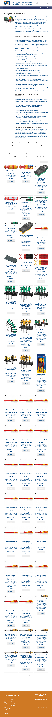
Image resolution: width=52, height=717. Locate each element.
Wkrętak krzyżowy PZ (24, 145)
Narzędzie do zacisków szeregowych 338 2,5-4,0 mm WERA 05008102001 (11, 227)
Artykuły (13, 703)
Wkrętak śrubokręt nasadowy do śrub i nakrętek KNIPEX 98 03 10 (11, 441)
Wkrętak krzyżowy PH (12, 145)
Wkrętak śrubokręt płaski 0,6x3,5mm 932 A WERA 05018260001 (41, 600)
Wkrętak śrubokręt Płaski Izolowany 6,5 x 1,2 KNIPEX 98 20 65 (26, 509)
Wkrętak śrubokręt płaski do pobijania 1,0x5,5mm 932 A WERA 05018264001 (26, 635)
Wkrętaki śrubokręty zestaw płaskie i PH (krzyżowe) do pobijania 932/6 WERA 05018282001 (26, 337)
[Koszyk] (42, 7)
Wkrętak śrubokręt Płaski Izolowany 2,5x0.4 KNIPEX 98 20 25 (41, 441)
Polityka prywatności (6, 710)
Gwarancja (6, 711)
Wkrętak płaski (38, 142)
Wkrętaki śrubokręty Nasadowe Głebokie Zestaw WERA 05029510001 (11, 336)
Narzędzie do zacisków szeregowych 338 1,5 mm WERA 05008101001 (41, 202)
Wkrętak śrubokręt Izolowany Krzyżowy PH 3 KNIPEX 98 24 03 (26, 577)
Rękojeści (30, 142)
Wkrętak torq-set (40, 151)
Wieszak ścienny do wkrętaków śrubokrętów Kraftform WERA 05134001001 (11, 267)
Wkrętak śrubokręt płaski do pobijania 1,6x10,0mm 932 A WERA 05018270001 (26, 657)
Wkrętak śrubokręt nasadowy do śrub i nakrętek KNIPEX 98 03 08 (41, 411)
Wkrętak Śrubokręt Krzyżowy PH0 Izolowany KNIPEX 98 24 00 (26, 543)
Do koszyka (10, 181)
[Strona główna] (7, 3)
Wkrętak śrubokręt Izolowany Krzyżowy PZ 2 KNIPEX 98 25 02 (26, 612)
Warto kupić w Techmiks (14, 702)
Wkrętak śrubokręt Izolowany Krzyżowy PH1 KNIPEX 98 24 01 (41, 543)
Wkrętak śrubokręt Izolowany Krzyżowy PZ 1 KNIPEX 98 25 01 (11, 612)
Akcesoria (35, 156)
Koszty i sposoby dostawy (5, 700)
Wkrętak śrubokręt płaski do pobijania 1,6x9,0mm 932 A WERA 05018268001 (11, 657)
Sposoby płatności (6, 704)
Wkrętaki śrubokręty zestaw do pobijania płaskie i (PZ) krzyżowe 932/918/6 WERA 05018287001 (26, 373)
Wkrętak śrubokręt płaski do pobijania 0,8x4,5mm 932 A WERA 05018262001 (11, 635)
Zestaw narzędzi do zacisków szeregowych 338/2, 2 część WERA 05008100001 (26, 204)
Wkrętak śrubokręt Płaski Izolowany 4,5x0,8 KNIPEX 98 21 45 (11, 543)
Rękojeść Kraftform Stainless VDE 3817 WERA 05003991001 (11, 204)
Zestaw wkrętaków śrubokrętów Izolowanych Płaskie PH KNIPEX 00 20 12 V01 (41, 376)
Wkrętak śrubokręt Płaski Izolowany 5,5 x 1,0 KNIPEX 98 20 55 (11, 509)
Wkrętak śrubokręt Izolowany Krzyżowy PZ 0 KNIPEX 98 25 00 (41, 577)
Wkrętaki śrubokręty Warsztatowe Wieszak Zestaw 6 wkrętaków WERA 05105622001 (10, 303)
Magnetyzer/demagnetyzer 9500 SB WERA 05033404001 (42, 180)
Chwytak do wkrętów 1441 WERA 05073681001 (26, 262)
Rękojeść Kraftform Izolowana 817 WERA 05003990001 (11, 172)
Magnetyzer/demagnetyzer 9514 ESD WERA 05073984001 (26, 237)
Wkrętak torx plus (22, 148)
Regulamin (6, 698)
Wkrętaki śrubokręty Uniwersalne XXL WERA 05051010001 (41, 331)
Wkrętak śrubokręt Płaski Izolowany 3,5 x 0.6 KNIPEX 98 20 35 (26, 475)
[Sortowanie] (43, 162)
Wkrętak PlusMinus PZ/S (27, 151)
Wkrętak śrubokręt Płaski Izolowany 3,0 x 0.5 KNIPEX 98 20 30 (11, 475)
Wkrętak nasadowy (30, 154)
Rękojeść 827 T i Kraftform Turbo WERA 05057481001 (26, 173)
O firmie (13, 698)
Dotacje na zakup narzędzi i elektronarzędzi (14, 707)
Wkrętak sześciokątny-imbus (38, 145)
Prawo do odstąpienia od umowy (7, 706)
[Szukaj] (40, 7)
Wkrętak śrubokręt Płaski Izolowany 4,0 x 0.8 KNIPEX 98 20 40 (41, 475)
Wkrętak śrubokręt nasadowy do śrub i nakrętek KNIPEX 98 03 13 (26, 441)
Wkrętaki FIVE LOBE (41, 154)
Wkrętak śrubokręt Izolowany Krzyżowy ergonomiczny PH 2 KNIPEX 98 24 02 (11, 577)
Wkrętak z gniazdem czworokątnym (14, 154)
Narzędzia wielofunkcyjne (14, 156)
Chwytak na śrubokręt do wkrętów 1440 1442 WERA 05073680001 (41, 269)
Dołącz (41, 704)
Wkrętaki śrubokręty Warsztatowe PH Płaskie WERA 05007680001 (41, 305)
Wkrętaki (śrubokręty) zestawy (17, 142)
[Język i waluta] (47, 7)
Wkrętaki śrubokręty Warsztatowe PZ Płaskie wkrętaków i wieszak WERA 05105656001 (26, 305)
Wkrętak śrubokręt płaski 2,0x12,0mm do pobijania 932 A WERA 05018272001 (41, 656)
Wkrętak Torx (13, 148)
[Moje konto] (45, 7)
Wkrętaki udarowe (26, 156)
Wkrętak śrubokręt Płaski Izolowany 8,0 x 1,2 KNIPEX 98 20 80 (41, 509)
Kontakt (13, 699)
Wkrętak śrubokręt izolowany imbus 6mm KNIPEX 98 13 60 (41, 239)
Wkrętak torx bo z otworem (35, 148)
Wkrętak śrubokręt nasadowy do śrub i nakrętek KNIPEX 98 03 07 (26, 411)
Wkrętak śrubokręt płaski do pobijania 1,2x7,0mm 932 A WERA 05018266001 (41, 634)
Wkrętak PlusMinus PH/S (14, 151)
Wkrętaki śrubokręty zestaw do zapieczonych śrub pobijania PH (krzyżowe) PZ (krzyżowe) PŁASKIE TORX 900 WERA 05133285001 (11, 370)
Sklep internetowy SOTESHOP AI (42, 715)
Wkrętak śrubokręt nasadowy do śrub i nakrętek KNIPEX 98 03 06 (11, 411)
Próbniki (42, 156)
